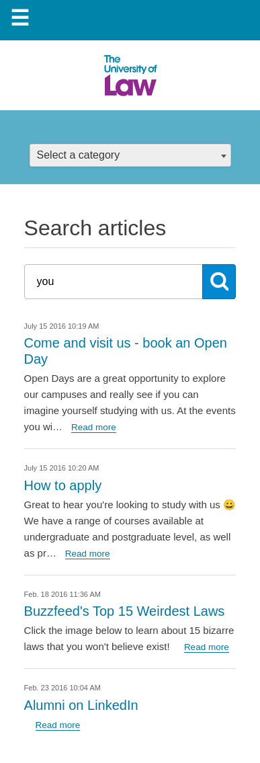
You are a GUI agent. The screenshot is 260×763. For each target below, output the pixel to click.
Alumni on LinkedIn (81, 705)
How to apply (63, 485)
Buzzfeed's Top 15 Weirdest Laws (124, 611)
